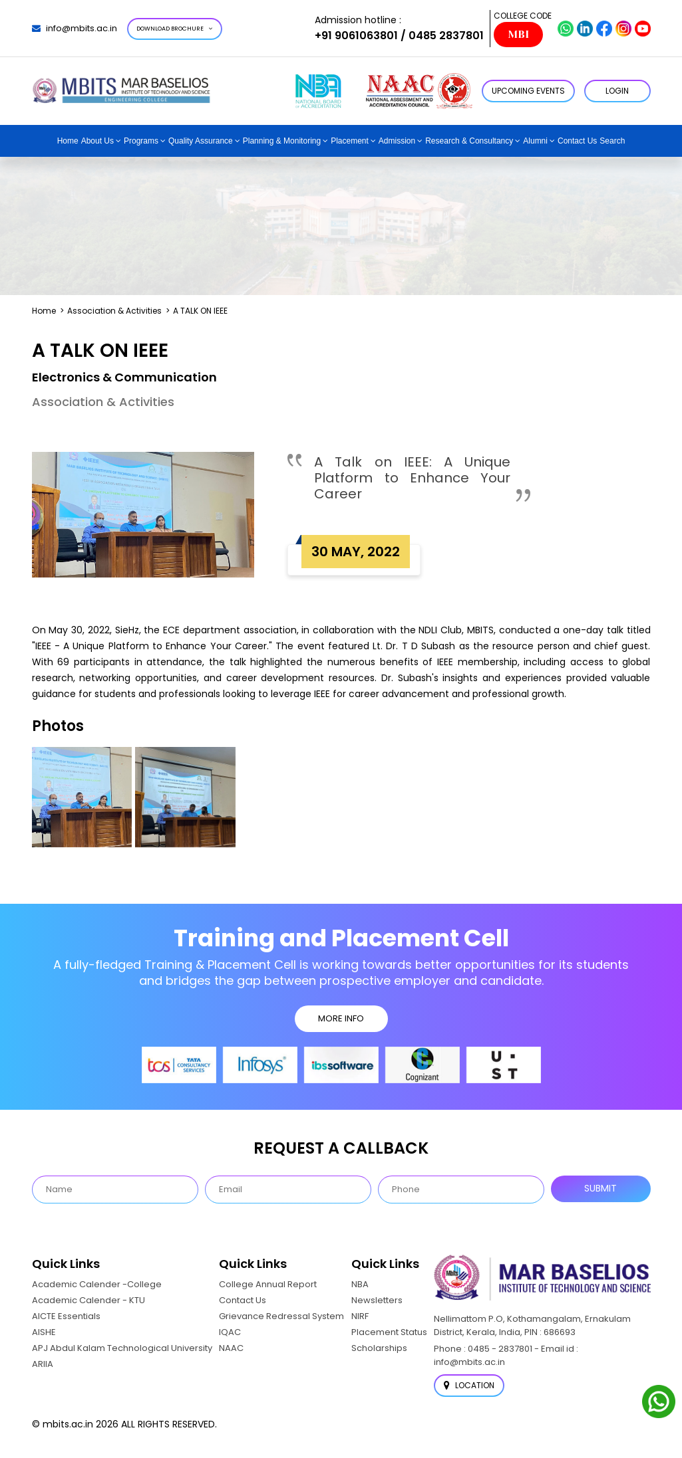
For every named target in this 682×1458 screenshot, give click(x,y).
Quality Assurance (200, 141)
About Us (97, 141)
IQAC (230, 1332)
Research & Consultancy (469, 141)
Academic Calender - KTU (88, 1300)
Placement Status (389, 1332)
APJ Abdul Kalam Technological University (122, 1348)
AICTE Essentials (66, 1316)
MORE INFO (341, 1018)
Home (68, 141)
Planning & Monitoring (282, 141)
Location (469, 1385)
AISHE (44, 1332)
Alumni (535, 141)
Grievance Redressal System (281, 1316)
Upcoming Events (528, 90)
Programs (141, 141)
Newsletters (377, 1300)
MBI (518, 35)
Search (612, 141)
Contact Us (577, 141)
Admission (397, 141)
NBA (360, 1284)
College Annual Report (268, 1284)
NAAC (231, 1348)
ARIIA (42, 1364)
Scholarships (379, 1348)
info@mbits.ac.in (74, 28)
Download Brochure (174, 29)
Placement (350, 141)
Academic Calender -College (97, 1284)
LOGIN (617, 90)
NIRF (360, 1316)
